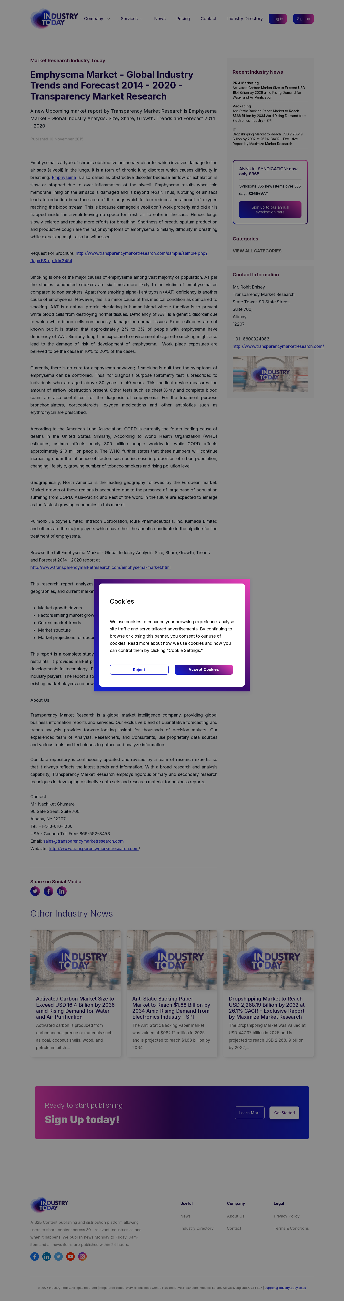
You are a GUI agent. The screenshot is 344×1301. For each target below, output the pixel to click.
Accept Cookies (203, 669)
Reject (139, 669)
